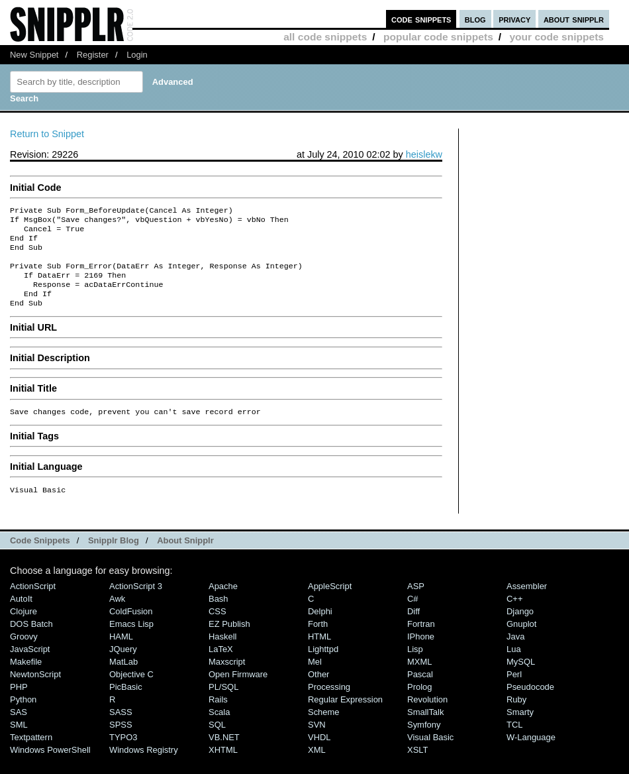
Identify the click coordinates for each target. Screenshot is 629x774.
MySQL (521, 679)
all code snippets (325, 36)
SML (19, 742)
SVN (317, 742)
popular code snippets (438, 36)
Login (137, 55)
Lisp (415, 666)
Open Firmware (238, 691)
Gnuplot (521, 641)
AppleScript (330, 603)
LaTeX (221, 666)
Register (93, 55)
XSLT (417, 767)
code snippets (421, 19)
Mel (315, 679)
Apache (223, 603)
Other (318, 691)
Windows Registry (143, 767)
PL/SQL (223, 704)
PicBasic (125, 704)
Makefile (26, 679)
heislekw (424, 154)
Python (23, 717)
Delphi (320, 629)
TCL (514, 742)
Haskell (222, 654)
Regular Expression (345, 717)
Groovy (24, 654)
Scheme (324, 729)
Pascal (420, 691)
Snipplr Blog (113, 558)
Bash (218, 616)
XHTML (223, 767)
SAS (18, 729)
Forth (318, 641)
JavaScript (30, 666)
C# (412, 616)
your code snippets (556, 36)
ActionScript (33, 603)
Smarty (520, 729)
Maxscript (227, 679)
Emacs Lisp (131, 641)
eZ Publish (229, 641)
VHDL (319, 754)
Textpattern (31, 754)
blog (475, 19)
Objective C (131, 691)
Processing (329, 704)
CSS (217, 629)
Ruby (516, 717)
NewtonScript (35, 691)
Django (520, 629)
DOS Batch (31, 641)
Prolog (419, 704)
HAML (121, 654)
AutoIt (21, 616)
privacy (514, 19)
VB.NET (224, 754)
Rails (218, 717)
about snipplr (574, 19)
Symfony (423, 742)
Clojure (23, 629)
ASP (415, 603)
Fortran (421, 641)
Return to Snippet (47, 134)
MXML (419, 679)
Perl (514, 691)
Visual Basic (430, 754)
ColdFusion (131, 629)
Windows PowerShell (50, 767)
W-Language (531, 754)
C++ (514, 616)
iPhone (420, 654)
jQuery (123, 666)
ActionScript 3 (135, 603)
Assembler (527, 603)
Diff (413, 629)
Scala (219, 729)
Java (515, 654)
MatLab (123, 679)
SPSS (120, 742)
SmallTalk (425, 729)
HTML (319, 654)
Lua (514, 666)
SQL (217, 742)
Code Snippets (40, 558)
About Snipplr (185, 558)
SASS (120, 729)
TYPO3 (123, 754)
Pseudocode (530, 704)
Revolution (427, 717)
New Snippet (34, 55)
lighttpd (323, 666)
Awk (117, 616)
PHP (19, 704)
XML (317, 767)
